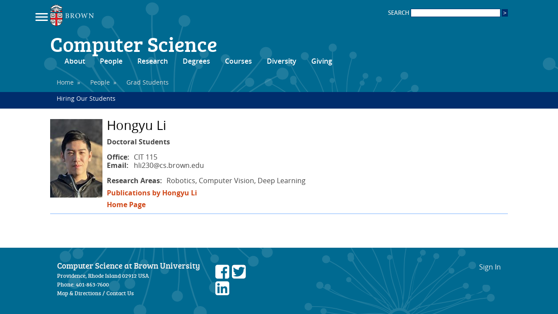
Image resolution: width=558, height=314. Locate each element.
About (75, 61)
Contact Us (120, 293)
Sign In (490, 267)
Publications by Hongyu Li (152, 193)
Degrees (196, 61)
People (111, 61)
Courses (238, 61)
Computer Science (133, 43)
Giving (321, 61)
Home (65, 82)
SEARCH (444, 13)
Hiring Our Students (86, 98)
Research (152, 61)
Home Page (126, 204)
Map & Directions (79, 293)
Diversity (281, 61)
